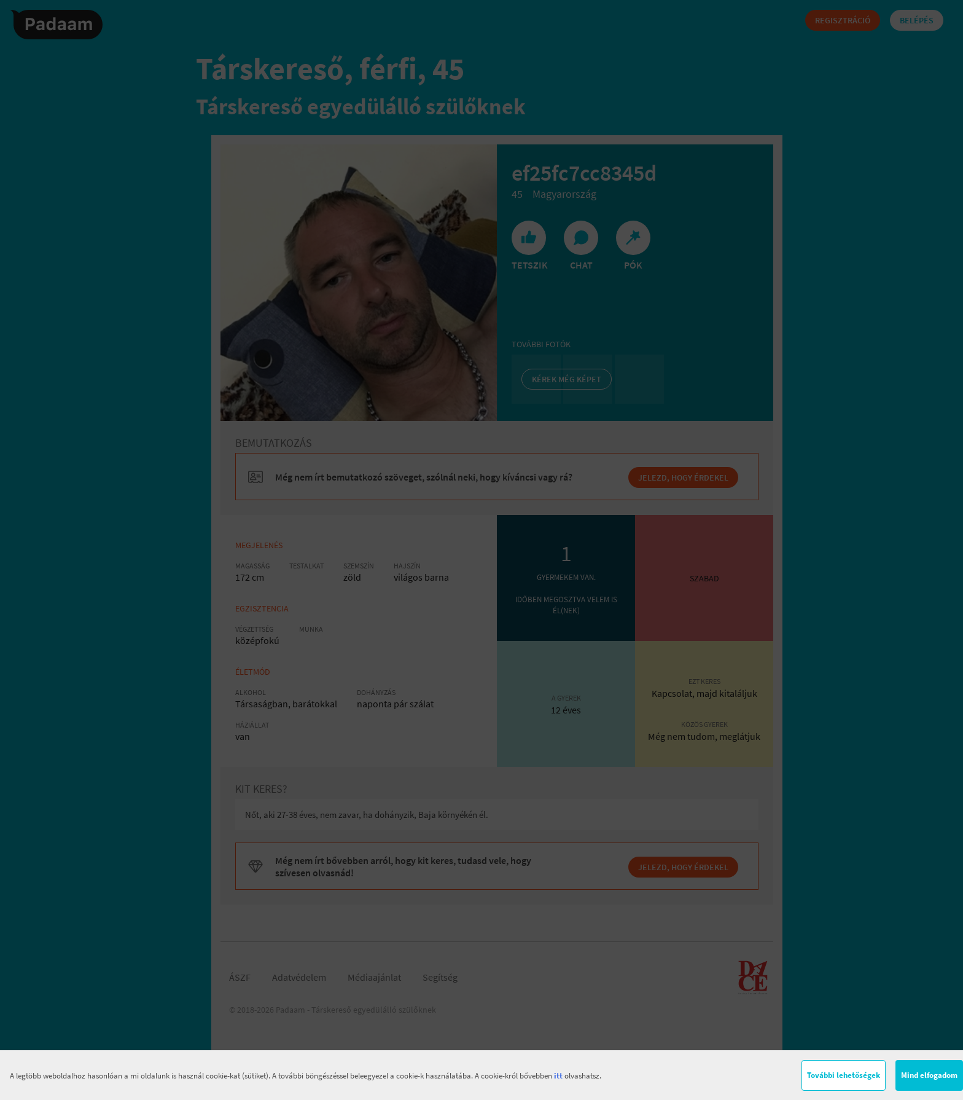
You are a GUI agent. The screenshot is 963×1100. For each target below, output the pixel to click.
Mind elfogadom (929, 1075)
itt (558, 1076)
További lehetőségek (843, 1075)
